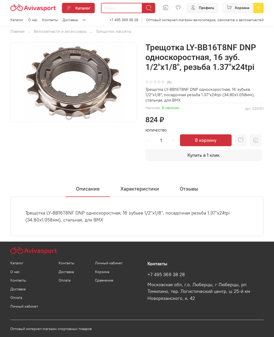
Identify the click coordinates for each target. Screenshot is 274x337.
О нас (32, 20)
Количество (156, 130)
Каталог (78, 8)
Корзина (102, 271)
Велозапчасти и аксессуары (60, 31)
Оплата (16, 297)
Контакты (50, 20)
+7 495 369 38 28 (123, 20)
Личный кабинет (24, 306)
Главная (17, 31)
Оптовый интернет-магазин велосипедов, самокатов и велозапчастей (205, 20)
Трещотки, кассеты (113, 31)
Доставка (70, 20)
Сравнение (104, 280)
